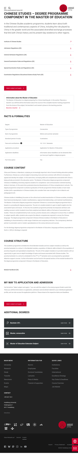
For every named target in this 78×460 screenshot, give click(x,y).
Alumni (30, 372)
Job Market (56, 394)
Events (6, 390)
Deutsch (18, 444)
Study (6, 379)
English (24, 444)
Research (7, 376)
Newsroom (8, 387)
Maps (6, 394)
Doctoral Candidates (35, 379)
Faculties (55, 376)
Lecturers (31, 383)
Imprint (50, 451)
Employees (32, 376)
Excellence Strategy (59, 383)
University (7, 372)
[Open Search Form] (10, 8)
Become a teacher (11, 115)
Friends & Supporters (35, 390)
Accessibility (70, 451)
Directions (7, 420)
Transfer (7, 383)
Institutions (56, 372)
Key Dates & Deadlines (60, 387)
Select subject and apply (13, 95)
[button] (15, 368)
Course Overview (58, 390)
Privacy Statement (60, 451)
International (56, 379)
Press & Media (33, 387)
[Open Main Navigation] (6, 8)
